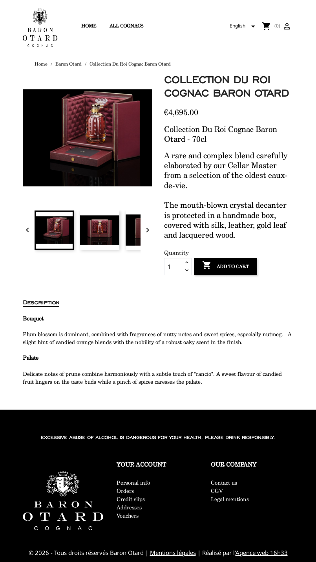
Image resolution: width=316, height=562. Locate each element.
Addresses (129, 507)
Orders (125, 490)
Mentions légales (173, 553)
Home (89, 26)
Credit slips (131, 499)
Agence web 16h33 (262, 553)
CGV (217, 490)
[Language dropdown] (245, 26)
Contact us (224, 482)
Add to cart (225, 266)
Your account (141, 464)
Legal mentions (230, 499)
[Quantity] (173, 266)
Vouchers (128, 515)
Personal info (133, 482)
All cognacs (126, 26)
